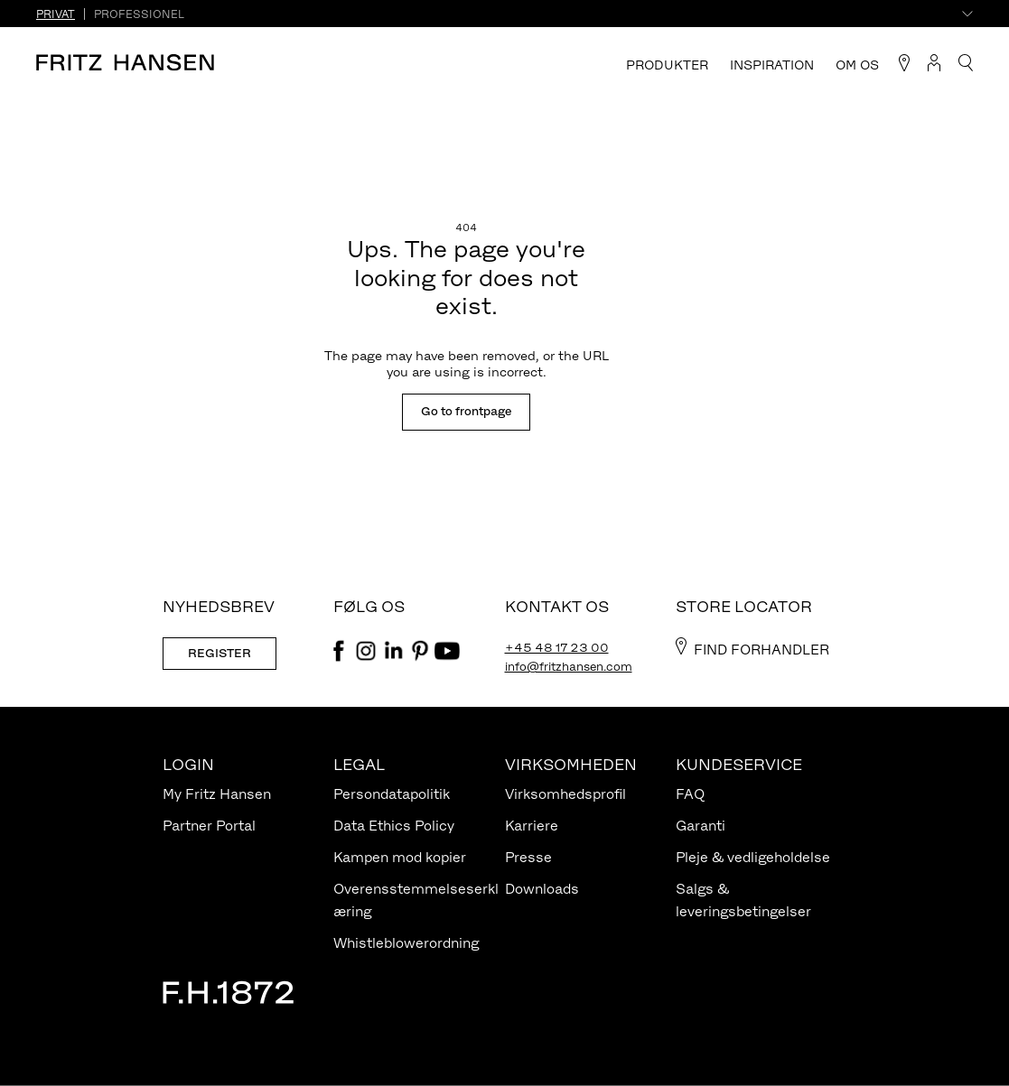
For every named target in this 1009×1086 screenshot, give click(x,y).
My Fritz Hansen (217, 794)
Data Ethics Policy (393, 825)
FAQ (690, 794)
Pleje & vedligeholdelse (753, 857)
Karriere (531, 825)
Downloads (542, 888)
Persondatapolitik (391, 794)
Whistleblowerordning (406, 943)
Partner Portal (209, 825)
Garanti (700, 825)
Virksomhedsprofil (565, 794)
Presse (528, 857)
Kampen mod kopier (399, 857)
